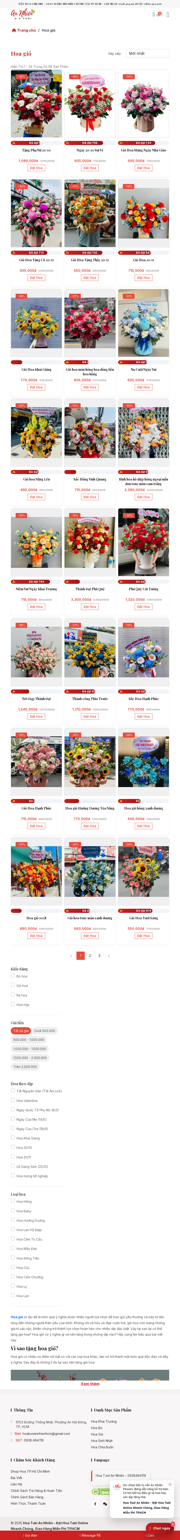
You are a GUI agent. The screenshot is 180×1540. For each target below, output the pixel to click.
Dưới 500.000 (44, 1031)
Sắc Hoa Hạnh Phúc (144, 699)
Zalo (150, 1535)
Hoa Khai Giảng (28, 1138)
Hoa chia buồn (102, 1447)
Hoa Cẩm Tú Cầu (29, 1239)
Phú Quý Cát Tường (143, 589)
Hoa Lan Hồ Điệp (29, 1230)
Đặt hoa (36, 168)
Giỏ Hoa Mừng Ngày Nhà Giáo (143, 150)
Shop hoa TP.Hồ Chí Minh (30, 1471)
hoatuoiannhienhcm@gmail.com (46, 1433)
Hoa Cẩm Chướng (30, 1277)
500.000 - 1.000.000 (28, 1040)
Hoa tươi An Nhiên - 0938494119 (121, 1475)
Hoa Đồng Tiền (28, 1258)
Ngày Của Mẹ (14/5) (32, 1119)
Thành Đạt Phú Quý (90, 589)
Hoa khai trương (104, 1421)
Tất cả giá (20, 1031)
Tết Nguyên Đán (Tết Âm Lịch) (39, 1091)
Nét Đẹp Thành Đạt (36, 699)
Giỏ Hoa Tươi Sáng (143, 918)
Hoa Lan (23, 1296)
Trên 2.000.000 (25, 1067)
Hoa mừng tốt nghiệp (32, 1176)
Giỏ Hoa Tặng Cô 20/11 (36, 260)
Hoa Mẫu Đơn (27, 1249)
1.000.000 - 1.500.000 (29, 1049)
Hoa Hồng (24, 1201)
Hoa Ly (22, 1286)
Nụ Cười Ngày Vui (143, 369)
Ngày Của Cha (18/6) (32, 1129)
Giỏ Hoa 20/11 (143, 260)
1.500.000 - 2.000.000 (30, 1058)
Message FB (89, 1535)
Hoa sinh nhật (101, 1440)
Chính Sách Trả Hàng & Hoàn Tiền (36, 1490)
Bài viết (16, 1478)
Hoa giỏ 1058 (36, 918)
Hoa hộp (23, 1005)
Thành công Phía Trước (90, 699)
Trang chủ (24, 30)
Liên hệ (16, 1484)
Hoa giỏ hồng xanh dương (143, 808)
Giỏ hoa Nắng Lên (36, 479)
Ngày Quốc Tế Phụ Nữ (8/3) (38, 1110)
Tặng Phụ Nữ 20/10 (36, 150)
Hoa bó (96, 1428)
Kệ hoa (22, 995)
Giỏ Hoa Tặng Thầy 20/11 (90, 260)
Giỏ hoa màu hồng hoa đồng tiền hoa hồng (90, 371)
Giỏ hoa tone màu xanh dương (90, 918)
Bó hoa (22, 976)
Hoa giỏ (97, 1434)
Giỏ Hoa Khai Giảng (36, 369)
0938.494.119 (34, 1440)
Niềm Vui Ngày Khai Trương (36, 589)
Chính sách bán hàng (27, 1497)
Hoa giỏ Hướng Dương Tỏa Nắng (90, 808)
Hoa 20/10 (24, 1148)
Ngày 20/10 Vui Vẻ (90, 150)
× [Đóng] (170, 1484)
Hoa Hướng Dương (31, 1220)
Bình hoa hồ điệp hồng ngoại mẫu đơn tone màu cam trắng (143, 481)
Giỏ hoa (22, 986)
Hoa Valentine (27, 1101)
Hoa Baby (24, 1211)
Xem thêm (90, 1383)
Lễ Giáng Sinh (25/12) (32, 1167)
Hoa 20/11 (24, 1157)
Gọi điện (30, 1535)
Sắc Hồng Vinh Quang (89, 479)
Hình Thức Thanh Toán (28, 1503)
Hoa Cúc (23, 1268)
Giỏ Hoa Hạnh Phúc (36, 808)
